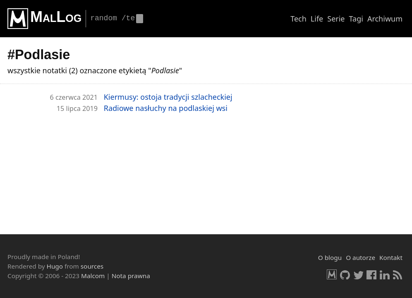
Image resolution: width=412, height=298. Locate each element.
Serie (336, 19)
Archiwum (384, 19)
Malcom (93, 276)
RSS (398, 274)
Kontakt (390, 257)
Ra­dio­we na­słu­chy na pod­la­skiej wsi (166, 108)
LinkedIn (385, 274)
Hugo (55, 266)
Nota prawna (131, 276)
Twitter (358, 274)
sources (92, 266)
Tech (298, 19)
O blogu (330, 257)
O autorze (360, 257)
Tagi (356, 19)
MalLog (55, 16)
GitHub (345, 274)
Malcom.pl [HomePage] (332, 274)
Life (317, 19)
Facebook (371, 274)
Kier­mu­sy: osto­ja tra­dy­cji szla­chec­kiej (168, 97)
